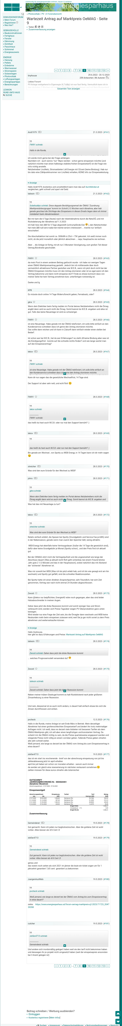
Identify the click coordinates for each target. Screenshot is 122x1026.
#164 (106, 290)
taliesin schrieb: (37, 681)
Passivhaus (9, 46)
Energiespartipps (11, 82)
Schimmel (8, 49)
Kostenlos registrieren (38, 1017)
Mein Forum (9, 20)
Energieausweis (11, 52)
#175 (106, 669)
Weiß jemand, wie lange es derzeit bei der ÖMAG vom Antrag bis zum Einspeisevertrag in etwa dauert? (68, 894)
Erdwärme (8, 65)
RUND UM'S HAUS (11, 92)
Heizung (7, 60)
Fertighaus (8, 36)
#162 (106, 193)
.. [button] (64, 155)
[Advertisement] (68, 50)
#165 (106, 302)
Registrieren (9, 23)
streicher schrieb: (37, 527)
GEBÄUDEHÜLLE (11, 30)
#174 (106, 641)
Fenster (7, 38)
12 (98, 70)
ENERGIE (7, 57)
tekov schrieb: (36, 409)
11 (94, 70)
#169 (106, 433)
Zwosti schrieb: (36, 653)
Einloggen (33, 1014)
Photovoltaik (9, 76)
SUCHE (7, 95)
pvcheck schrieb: (37, 891)
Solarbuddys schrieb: (39, 205)
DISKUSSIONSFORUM (13, 17)
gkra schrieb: (35, 491)
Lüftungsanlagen (11, 79)
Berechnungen (10, 84)
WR (45, 225)
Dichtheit (8, 44)
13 (103, 70)
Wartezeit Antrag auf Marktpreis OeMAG (84, 634)
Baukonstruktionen (12, 33)
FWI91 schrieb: (36, 144)
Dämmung (8, 41)
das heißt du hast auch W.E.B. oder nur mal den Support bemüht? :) (59, 444)
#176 (106, 719)
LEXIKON (7, 90)
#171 (106, 478)
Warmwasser (10, 68)
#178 (106, 823)
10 (89, 70)
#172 (106, 515)
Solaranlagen (10, 73)
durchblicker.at (92, 187)
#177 (106, 754)
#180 (106, 879)
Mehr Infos (55, 1017)
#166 (106, 320)
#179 (106, 838)
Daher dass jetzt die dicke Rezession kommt (56, 652)
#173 (106, 593)
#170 (106, 466)
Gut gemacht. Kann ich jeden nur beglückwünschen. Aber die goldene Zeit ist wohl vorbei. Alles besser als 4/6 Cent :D (66, 853)
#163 (106, 258)
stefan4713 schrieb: (38, 936)
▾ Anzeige (32, 183)
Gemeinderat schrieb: (39, 849)
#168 (106, 397)
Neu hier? (8, 25)
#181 (106, 923)
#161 (106, 132)
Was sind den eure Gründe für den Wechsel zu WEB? (53, 529)
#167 (106, 351)
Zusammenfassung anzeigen (41, 29)
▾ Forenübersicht (54, 14)
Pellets (7, 63)
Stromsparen (9, 71)
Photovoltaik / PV (36, 14)
